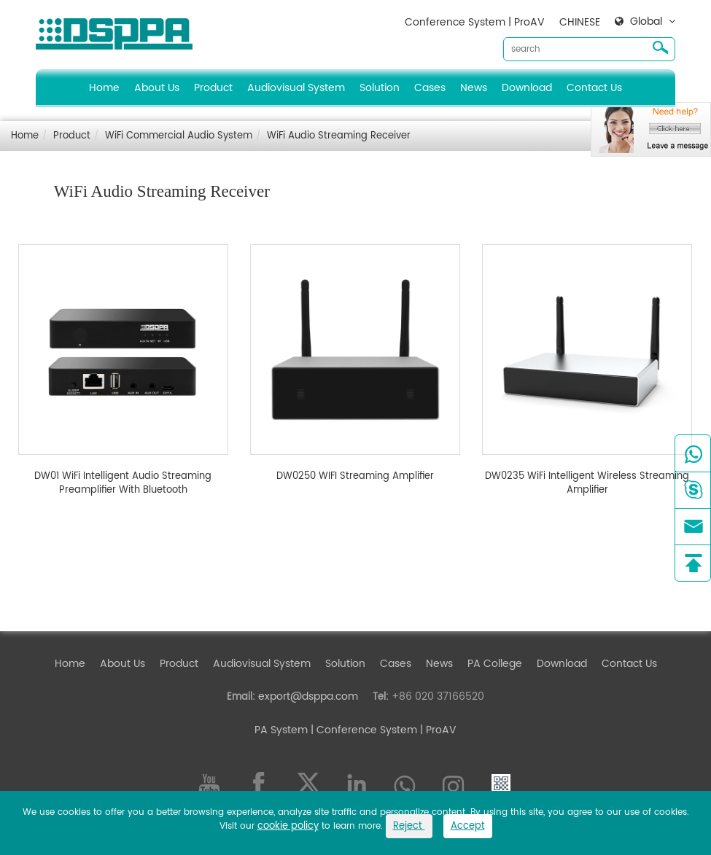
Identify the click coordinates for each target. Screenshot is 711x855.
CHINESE (579, 22)
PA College (494, 663)
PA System (281, 730)
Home (104, 87)
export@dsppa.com (308, 696)
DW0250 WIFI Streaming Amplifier (355, 476)
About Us (156, 87)
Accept (468, 826)
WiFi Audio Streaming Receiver (339, 136)
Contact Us (594, 87)
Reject (409, 826)
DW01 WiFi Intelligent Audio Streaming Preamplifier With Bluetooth (122, 483)
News (473, 87)
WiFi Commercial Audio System (178, 136)
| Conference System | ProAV (382, 730)
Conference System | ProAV (475, 22)
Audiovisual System (296, 87)
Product (213, 87)
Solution (380, 87)
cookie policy (288, 826)
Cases (430, 87)
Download (527, 87)
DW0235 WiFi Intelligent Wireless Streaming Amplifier (587, 483)
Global (646, 22)
